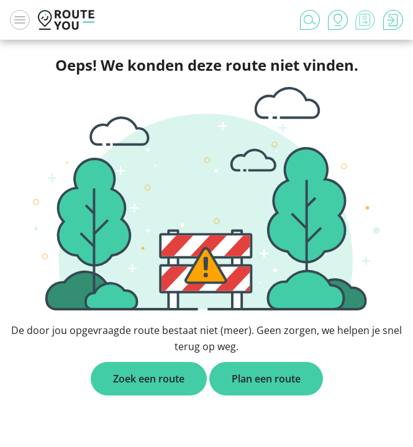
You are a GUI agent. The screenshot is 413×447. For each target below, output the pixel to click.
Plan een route (266, 379)
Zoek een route (148, 379)
